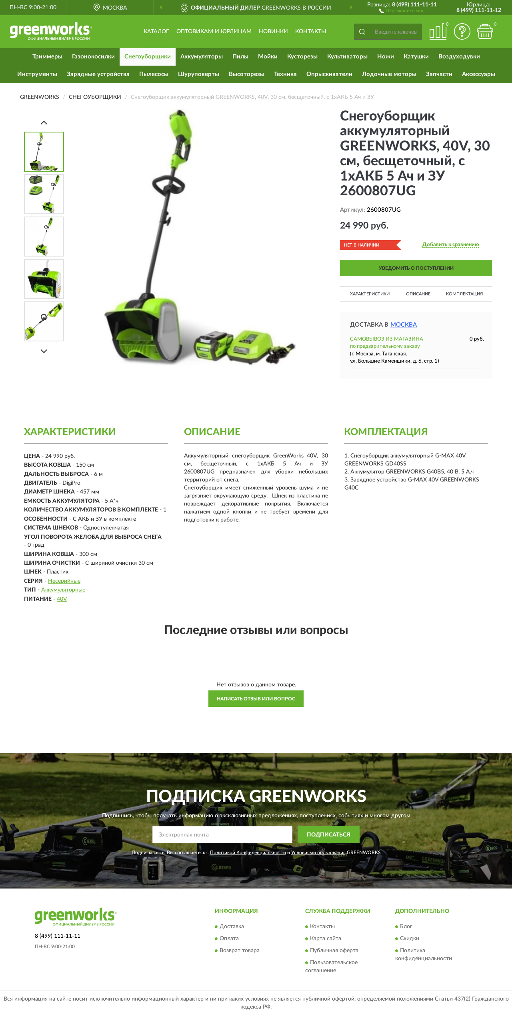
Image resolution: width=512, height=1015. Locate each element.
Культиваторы (347, 57)
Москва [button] (403, 325)
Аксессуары (478, 74)
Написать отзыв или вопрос (256, 698)
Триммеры (47, 57)
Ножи (385, 57)
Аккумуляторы (201, 57)
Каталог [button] (156, 31)
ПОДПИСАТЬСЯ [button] (328, 835)
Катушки (416, 57)
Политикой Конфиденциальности (248, 852)
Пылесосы (153, 74)
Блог (406, 926)
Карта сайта (325, 938)
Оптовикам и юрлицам (214, 31)
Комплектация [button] (464, 294)
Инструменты (37, 74)
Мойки (268, 57)
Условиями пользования (318, 852)
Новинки (273, 31)
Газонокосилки (93, 57)
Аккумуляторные (63, 590)
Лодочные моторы (389, 74)
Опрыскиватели (329, 74)
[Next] (44, 351)
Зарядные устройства (98, 74)
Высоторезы (246, 74)
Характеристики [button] (370, 294)
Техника (285, 74)
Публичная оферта (334, 950)
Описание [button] (418, 294)
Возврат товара (240, 950)
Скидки (409, 938)
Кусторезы (302, 57)
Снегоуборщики (147, 57)
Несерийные (64, 581)
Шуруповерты (198, 74)
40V (62, 599)
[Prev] (44, 122)
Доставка (232, 926)
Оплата (229, 938)
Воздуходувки (459, 57)
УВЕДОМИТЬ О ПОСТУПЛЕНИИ (416, 268)
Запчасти (439, 74)
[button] (401, 10)
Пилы (240, 57)
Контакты (310, 31)
